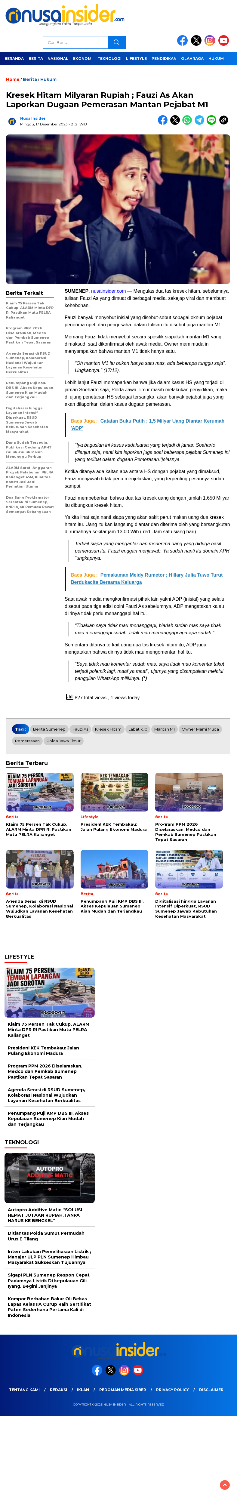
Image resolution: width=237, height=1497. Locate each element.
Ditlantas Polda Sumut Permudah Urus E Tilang (46, 1236)
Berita (36, 58)
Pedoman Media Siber (122, 1390)
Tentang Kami (24, 1390)
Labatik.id (137, 729)
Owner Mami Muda (200, 729)
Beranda (14, 58)
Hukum (216, 58)
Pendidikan (164, 58)
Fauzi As (80, 729)
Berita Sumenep (49, 729)
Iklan (83, 1390)
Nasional (58, 58)
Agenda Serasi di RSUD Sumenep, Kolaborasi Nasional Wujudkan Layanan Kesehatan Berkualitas (46, 1095)
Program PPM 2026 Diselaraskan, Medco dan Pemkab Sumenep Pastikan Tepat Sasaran (45, 1071)
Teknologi (109, 58)
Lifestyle (136, 58)
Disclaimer (211, 1390)
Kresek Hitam (108, 729)
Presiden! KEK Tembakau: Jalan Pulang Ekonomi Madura (43, 1050)
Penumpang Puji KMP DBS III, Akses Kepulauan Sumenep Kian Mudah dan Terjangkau (48, 1118)
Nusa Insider (33, 118)
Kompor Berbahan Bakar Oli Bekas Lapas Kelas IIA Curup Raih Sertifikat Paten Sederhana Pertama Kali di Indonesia (49, 1307)
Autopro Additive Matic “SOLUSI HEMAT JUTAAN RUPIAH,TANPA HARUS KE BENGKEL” (45, 1215)
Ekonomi (83, 58)
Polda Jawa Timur (64, 740)
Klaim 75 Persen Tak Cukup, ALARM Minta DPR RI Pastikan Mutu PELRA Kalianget (48, 1029)
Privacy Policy (172, 1390)
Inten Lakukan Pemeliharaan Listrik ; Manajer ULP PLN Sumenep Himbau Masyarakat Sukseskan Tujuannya (49, 1257)
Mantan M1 (164, 729)
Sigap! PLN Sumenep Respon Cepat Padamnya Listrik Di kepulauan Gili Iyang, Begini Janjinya (49, 1280)
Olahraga (192, 58)
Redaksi (58, 1390)
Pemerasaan (27, 740)
